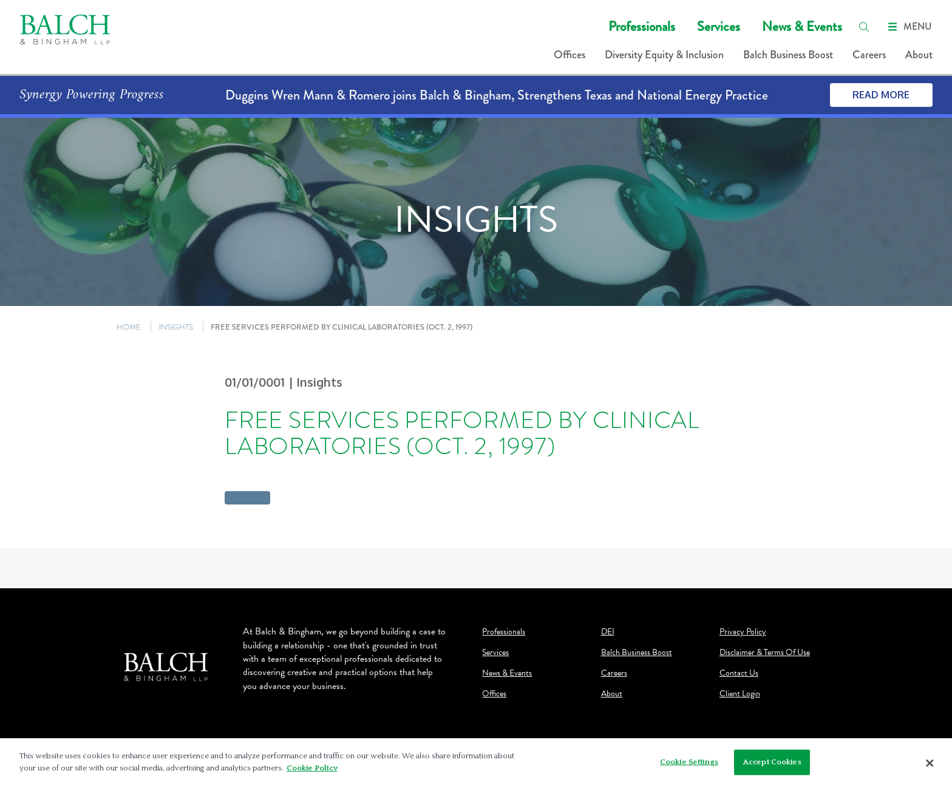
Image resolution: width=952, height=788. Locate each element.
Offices (569, 55)
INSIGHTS (176, 327)
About (919, 55)
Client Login (739, 694)
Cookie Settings (689, 765)
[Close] (930, 766)
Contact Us (738, 673)
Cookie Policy (312, 771)
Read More (880, 95)
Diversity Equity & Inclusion (664, 55)
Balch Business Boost (788, 55)
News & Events (802, 26)
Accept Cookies (772, 765)
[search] (864, 27)
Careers (869, 55)
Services (718, 26)
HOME (129, 327)
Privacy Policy (742, 632)
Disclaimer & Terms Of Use (764, 653)
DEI (607, 632)
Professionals (641, 26)
